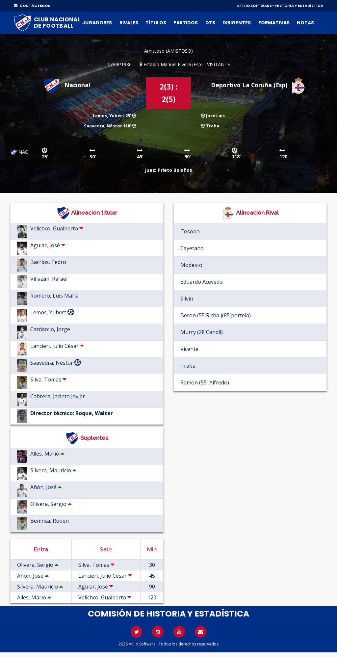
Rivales (128, 22)
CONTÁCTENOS (32, 5)
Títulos (155, 22)
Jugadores (97, 22)
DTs (210, 22)
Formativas (274, 22)
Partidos (185, 22)
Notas (305, 22)
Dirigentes (236, 22)
